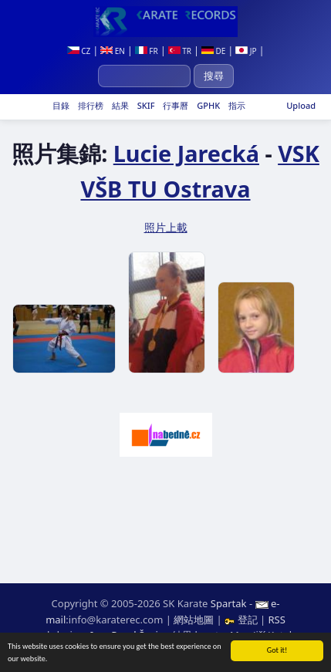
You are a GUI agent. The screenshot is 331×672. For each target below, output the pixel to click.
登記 (242, 619)
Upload (301, 105)
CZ (79, 51)
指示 (235, 105)
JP (245, 51)
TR (179, 51)
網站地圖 (194, 619)
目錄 (59, 105)
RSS (276, 619)
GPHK (207, 105)
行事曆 (174, 105)
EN (112, 51)
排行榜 (89, 105)
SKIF (145, 105)
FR (146, 51)
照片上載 (165, 227)
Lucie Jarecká (186, 153)
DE (213, 51)
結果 (119, 105)
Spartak (229, 603)
